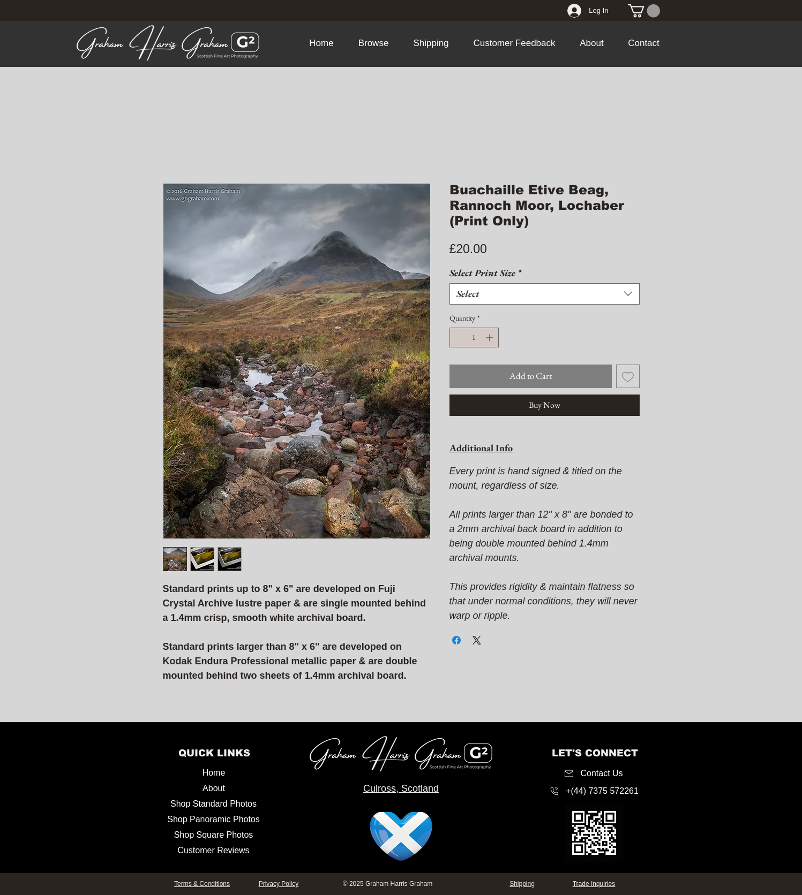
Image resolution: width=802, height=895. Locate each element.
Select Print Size (485, 273)
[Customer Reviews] (213, 851)
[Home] (214, 773)
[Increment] (490, 337)
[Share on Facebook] (456, 640)
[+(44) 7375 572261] (594, 791)
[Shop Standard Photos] (213, 804)
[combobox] (544, 294)
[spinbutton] (474, 337)
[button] (373, 43)
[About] (214, 789)
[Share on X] (476, 640)
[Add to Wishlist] (628, 376)
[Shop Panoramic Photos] (213, 820)
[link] (644, 10)
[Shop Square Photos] (213, 835)
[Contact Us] (593, 773)
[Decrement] (457, 337)
